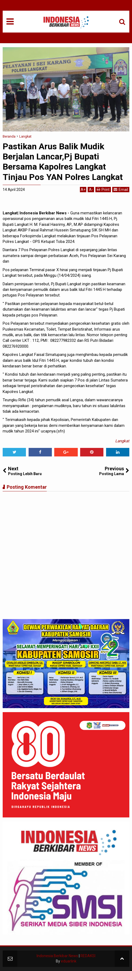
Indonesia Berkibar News (57, 956)
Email (121, 189)
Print (103, 189)
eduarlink (68, 961)
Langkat (122, 441)
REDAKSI (87, 956)
